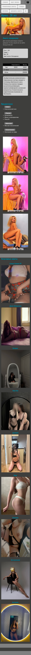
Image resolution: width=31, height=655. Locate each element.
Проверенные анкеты (9, 6)
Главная (5, 2)
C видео (21, 6)
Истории (5, 11)
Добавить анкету (16, 11)
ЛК (25, 11)
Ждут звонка (15, 2)
